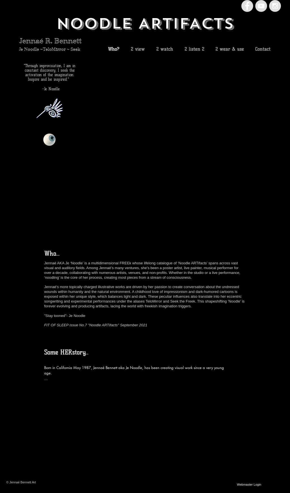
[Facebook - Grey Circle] (247, 6)
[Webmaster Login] (249, 484)
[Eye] (49, 139)
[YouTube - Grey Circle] (261, 6)
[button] (191, 146)
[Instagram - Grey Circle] (275, 6)
